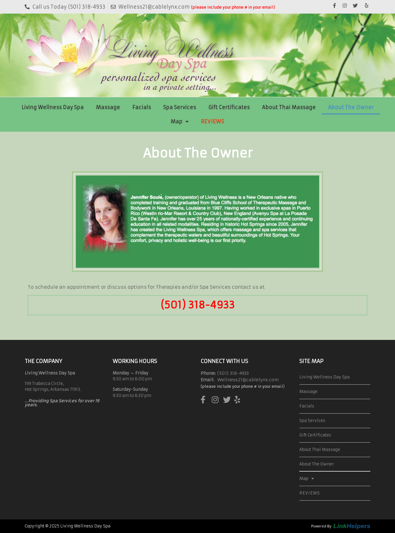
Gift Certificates (229, 107)
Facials (141, 107)
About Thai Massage (289, 107)
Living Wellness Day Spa (53, 107)
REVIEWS (212, 121)
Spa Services (179, 107)
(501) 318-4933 (197, 305)
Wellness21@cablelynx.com (248, 379)
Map (180, 121)
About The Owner (351, 107)
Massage (108, 107)
